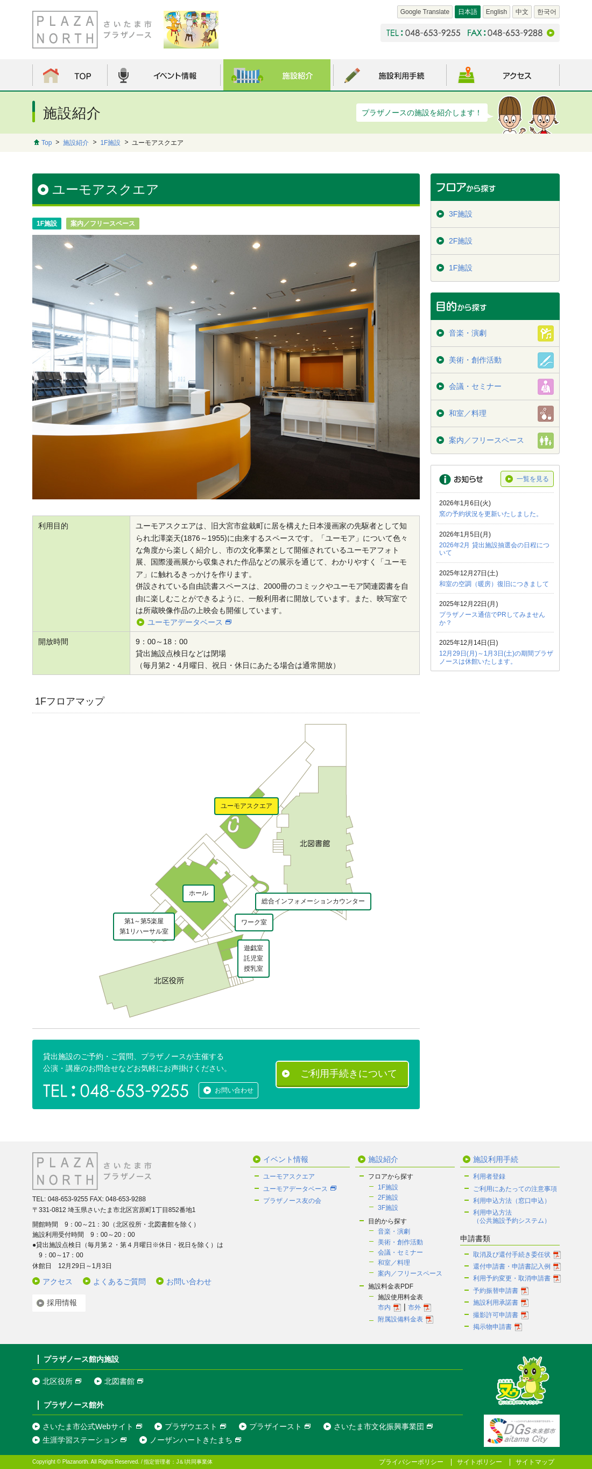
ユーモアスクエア (246, 806)
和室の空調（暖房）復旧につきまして (494, 584)
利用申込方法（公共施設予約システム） (512, 1216)
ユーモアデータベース (185, 622)
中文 (522, 12)
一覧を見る (533, 479)
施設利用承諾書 (495, 1302)
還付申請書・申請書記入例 (512, 1266)
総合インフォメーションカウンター (313, 901)
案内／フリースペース (410, 1273)
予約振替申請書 (495, 1290)
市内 (384, 1307)
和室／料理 (394, 1262)
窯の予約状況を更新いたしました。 (490, 514)
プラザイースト (275, 1426)
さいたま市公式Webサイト (88, 1426)
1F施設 (110, 143)
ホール (198, 893)
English (496, 12)
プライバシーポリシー (411, 1462)
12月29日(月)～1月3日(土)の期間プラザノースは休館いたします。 (496, 657)
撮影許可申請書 (495, 1315)
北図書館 (119, 1381)
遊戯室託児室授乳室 (253, 958)
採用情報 (62, 1302)
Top (46, 143)
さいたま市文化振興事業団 (379, 1426)
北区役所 (58, 1381)
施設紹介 (76, 143)
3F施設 (388, 1208)
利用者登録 (489, 1176)
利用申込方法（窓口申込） (512, 1201)
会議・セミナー (400, 1252)
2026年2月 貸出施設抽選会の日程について (494, 548)
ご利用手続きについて (348, 1073)
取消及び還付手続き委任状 (512, 1254)
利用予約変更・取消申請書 (512, 1278)
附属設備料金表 (400, 1319)
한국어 (546, 12)
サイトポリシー (479, 1462)
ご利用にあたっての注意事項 (515, 1189)
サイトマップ (535, 1462)
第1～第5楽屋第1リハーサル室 (143, 926)
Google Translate (424, 12)
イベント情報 (285, 1159)
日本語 (467, 12)
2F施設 (388, 1197)
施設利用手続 (495, 1159)
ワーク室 (254, 922)
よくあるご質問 (119, 1281)
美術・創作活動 (400, 1242)
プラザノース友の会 (292, 1201)
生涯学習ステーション (80, 1440)
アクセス (58, 1281)
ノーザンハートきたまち (191, 1440)
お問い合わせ (234, 1090)
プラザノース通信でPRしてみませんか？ (492, 618)
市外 (414, 1307)
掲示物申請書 (492, 1327)
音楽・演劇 (394, 1231)
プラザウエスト (191, 1426)
